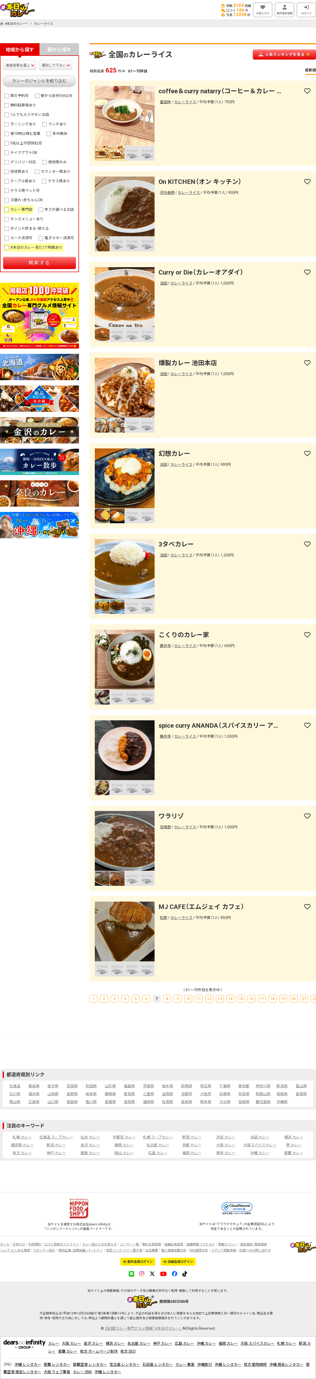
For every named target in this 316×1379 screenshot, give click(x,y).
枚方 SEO (128, 1351)
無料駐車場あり (23, 105)
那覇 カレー (293, 1153)
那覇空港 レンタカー (90, 1364)
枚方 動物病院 (255, 1364)
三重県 (148, 1094)
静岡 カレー (124, 1145)
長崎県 (186, 1102)
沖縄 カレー (259, 1153)
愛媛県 (110, 1102)
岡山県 (14, 1102)
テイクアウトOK (23, 152)
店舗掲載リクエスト (200, 1244)
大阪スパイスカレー (259, 1145)
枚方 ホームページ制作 (99, 1351)
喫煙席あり (19, 171)
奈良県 (243, 1094)
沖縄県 (282, 1102)
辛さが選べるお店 (59, 209)
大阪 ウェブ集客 (57, 1372)
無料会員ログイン (138, 1262)
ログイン (306, 10)
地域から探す (20, 49)
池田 (163, 283)
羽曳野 (165, 827)
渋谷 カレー (225, 1137)
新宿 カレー (191, 1137)
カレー (53, 1343)
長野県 (72, 1094)
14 (230, 999)
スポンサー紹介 (44, 1250)
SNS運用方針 (199, 1250)
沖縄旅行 (204, 1364)
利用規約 (34, 1244)
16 (251, 999)
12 (209, 999)
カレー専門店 (21, 209)
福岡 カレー (191, 1153)
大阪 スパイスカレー (257, 1343)
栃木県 (167, 1086)
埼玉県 (205, 1086)
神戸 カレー (56, 1153)
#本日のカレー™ (14, 24)
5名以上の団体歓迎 (26, 143)
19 (283, 999)
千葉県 (224, 1086)
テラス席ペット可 (25, 190)
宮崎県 (243, 1102)
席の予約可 (19, 96)
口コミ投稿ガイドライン (61, 1244)
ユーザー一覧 (129, 1244)
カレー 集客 (185, 1364)
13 (220, 999)
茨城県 (148, 1086)
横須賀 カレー (22, 1145)
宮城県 (72, 1086)
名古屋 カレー (157, 1145)
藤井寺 (165, 646)
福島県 (129, 1086)
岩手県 (52, 1086)
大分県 (224, 1102)
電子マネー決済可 (59, 238)
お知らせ (19, 1244)
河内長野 (167, 192)
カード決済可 (21, 238)
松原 (163, 918)
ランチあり (57, 124)
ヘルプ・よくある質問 (15, 1250)
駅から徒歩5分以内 (56, 96)
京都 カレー (191, 1145)
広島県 (33, 1102)
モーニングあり (23, 124)
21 (304, 999)
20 (294, 999)
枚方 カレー (22, 1153)
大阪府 (205, 1094)
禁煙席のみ (57, 162)
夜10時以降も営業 (25, 133)
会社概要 (151, 1250)
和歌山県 (263, 1094)
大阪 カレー (225, 1145)
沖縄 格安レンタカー (286, 1364)
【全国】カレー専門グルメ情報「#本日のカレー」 (143, 1328)
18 (272, 999)
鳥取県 (282, 1094)
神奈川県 (263, 1086)
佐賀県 (167, 1102)
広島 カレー (157, 1153)
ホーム (4, 1244)
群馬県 (186, 1086)
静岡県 (110, 1094)
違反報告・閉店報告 (253, 1244)
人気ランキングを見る (284, 54)
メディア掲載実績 (223, 1250)
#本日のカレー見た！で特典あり (36, 247)
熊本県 (205, 1102)
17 (262, 999)
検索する (39, 263)
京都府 (186, 1094)
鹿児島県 (263, 1102)
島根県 (301, 1094)
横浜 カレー (293, 1137)
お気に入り (263, 10)
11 (199, 999)
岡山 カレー (124, 1153)
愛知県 (129, 1094)
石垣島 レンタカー (157, 1364)
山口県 (52, 1102)
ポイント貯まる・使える (29, 228)
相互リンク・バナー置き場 (124, 1250)
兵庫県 (224, 1094)
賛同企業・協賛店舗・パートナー (80, 1250)
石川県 (14, 1094)
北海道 (14, 1086)
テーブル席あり (23, 181)
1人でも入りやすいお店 (29, 115)
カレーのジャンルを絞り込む (39, 81)
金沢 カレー (90, 1145)
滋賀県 (167, 1094)
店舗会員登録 (173, 1244)
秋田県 (91, 1086)
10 (188, 999)
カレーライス (43, 24)
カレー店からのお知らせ (99, 1244)
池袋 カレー (259, 1137)
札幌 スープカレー (158, 1137)
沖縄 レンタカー (27, 1364)
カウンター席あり (55, 171)
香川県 (91, 1102)
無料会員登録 (284, 10)
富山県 (301, 1086)
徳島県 (72, 1102)
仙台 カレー (90, 1137)
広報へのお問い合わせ (255, 1250)
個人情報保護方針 (173, 1250)
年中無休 (59, 133)
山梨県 (52, 1094)
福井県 (33, 1094)
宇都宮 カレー (124, 1137)
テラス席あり (59, 181)
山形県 (110, 1086)
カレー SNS (82, 1372)
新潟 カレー (56, 1145)
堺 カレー (294, 1145)
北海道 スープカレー (56, 1137)
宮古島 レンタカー (125, 1364)
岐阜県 (91, 1094)
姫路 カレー (90, 1153)
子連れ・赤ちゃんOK (26, 200)
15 (241, 999)
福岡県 (148, 1102)
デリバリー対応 (23, 162)
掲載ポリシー (227, 1244)
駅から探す (59, 49)
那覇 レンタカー (57, 1364)
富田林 (165, 102)
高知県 (129, 1102)
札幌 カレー (22, 1137)
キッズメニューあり (26, 219)
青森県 (33, 1086)
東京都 (243, 1086)
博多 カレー (225, 1153)
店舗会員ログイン (178, 1262)
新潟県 (282, 1086)
